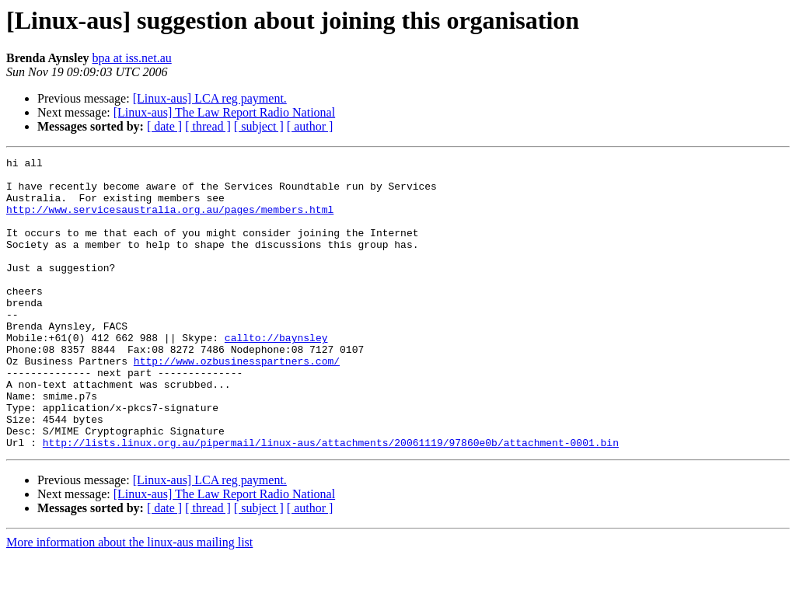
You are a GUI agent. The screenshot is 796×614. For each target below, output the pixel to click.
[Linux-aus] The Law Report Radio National (224, 112)
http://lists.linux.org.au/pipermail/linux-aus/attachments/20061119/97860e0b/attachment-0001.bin (331, 501)
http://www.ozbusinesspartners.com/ (237, 403)
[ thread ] (208, 126)
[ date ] (164, 126)
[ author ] (310, 126)
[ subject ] (259, 126)
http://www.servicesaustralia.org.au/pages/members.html (169, 221)
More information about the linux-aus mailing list (129, 600)
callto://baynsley (276, 375)
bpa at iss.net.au (132, 58)
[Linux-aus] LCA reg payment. (210, 98)
